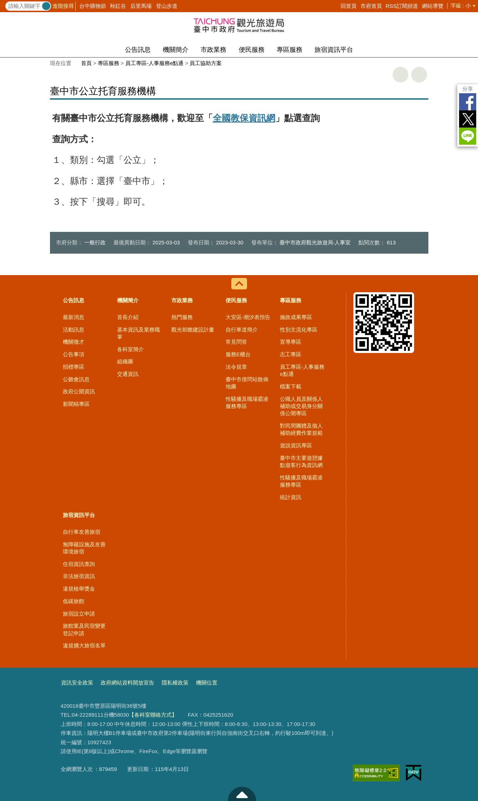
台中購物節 (92, 6)
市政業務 (213, 49)
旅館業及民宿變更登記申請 (84, 629)
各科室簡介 (130, 349)
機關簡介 (175, 49)
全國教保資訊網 (244, 118)
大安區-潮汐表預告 (248, 317)
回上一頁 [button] (419, 75)
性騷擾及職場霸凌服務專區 (247, 402)
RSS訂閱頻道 (402, 6)
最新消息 (73, 317)
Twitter (467, 119)
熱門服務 (182, 317)
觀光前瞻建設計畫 (192, 330)
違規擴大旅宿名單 (84, 645)
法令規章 (236, 367)
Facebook (467, 101)
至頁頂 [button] (242, 794)
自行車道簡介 (242, 330)
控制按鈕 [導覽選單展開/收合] (239, 283)
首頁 (86, 63)
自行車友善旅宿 (81, 532)
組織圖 (125, 361)
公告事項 (73, 354)
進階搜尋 (63, 6)
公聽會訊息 (76, 379)
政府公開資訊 (79, 391)
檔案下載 (290, 386)
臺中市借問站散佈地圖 (247, 382)
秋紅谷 (118, 6)
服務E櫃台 (238, 354)
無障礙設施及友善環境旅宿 (84, 547)
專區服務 (289, 49)
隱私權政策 (175, 683)
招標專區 (73, 367)
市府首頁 (371, 6)
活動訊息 (73, 330)
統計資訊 (290, 497)
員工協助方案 (206, 63)
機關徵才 (73, 342)
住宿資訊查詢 (79, 564)
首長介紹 (128, 317)
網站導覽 (432, 6)
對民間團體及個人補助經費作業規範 (301, 429)
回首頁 (349, 6)
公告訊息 (138, 49)
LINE (467, 136)
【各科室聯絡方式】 (153, 715)
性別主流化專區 (298, 330)
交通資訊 (128, 374)
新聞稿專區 (76, 404)
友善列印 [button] (400, 75)
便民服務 (252, 49)
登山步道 (166, 6)
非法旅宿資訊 (79, 576)
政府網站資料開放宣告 (127, 683)
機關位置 (206, 683)
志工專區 (290, 354)
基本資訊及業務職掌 (138, 333)
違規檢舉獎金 (79, 589)
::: (2, 4)
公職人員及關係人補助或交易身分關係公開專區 (301, 406)
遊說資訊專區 (296, 445)
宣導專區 (290, 342)
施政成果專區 (296, 317)
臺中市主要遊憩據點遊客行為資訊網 (301, 461)
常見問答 (236, 342)
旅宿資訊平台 (334, 49)
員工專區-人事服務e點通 (154, 63)
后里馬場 (141, 6)
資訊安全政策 (77, 683)
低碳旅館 (73, 601)
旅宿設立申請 (79, 614)
